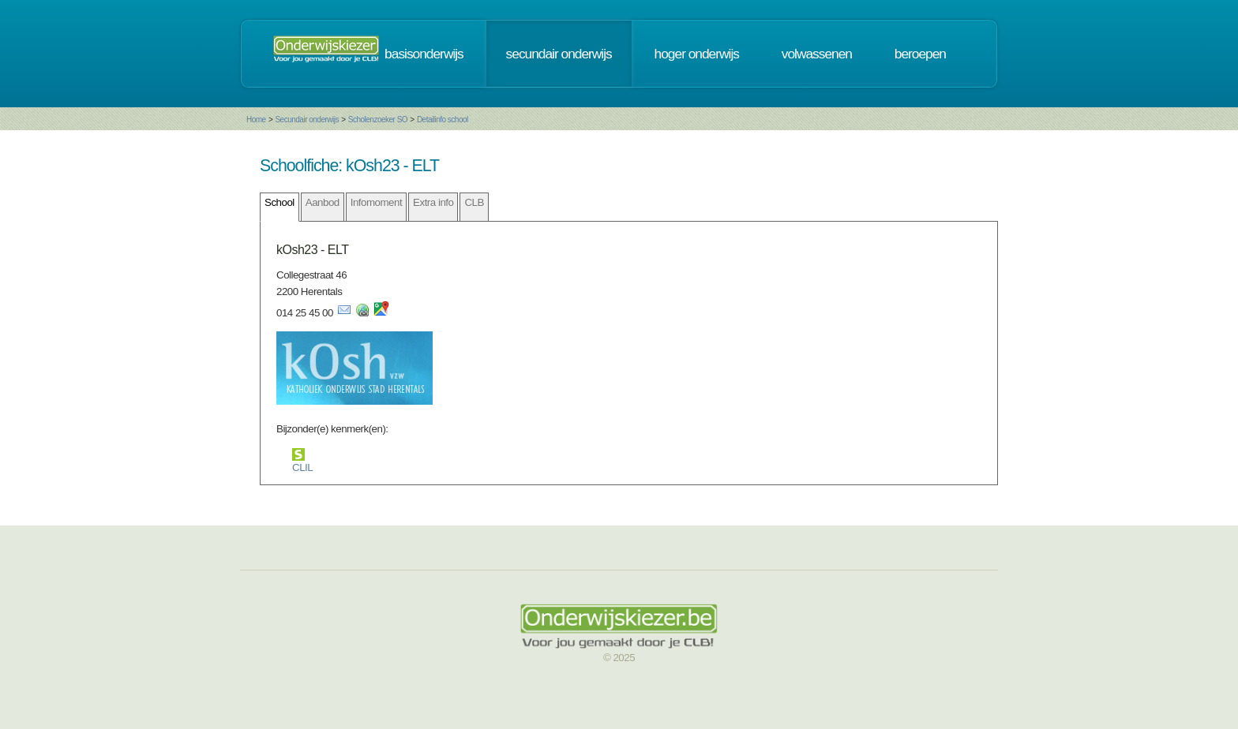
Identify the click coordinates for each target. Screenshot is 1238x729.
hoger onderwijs (697, 54)
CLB (473, 202)
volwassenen (817, 54)
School (279, 202)
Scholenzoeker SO (377, 119)
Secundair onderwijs (307, 119)
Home (256, 119)
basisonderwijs (424, 54)
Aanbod (323, 202)
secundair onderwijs (559, 54)
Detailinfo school (442, 119)
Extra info (433, 202)
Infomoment (376, 202)
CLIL (302, 467)
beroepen (920, 54)
